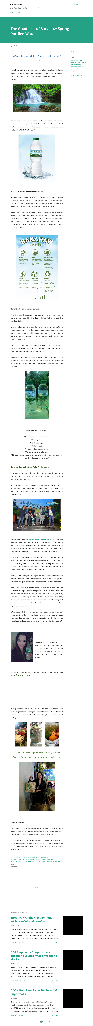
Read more (55, 942)
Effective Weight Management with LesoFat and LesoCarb (31, 919)
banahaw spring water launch (78, 66)
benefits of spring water (76, 71)
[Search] (76, 4)
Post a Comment (20, 942)
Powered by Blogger (46, 1021)
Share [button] (72, 51)
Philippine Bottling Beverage (39, 539)
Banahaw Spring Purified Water (78, 62)
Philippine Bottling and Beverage (79, 73)
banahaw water (75, 69)
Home (12, 12)
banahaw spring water (76, 64)
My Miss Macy (17, 4)
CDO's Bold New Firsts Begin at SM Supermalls (34, 992)
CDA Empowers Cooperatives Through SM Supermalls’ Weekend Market (34, 955)
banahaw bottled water (76, 60)
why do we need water (76, 75)
